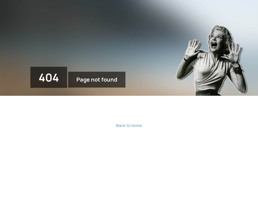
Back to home (129, 126)
